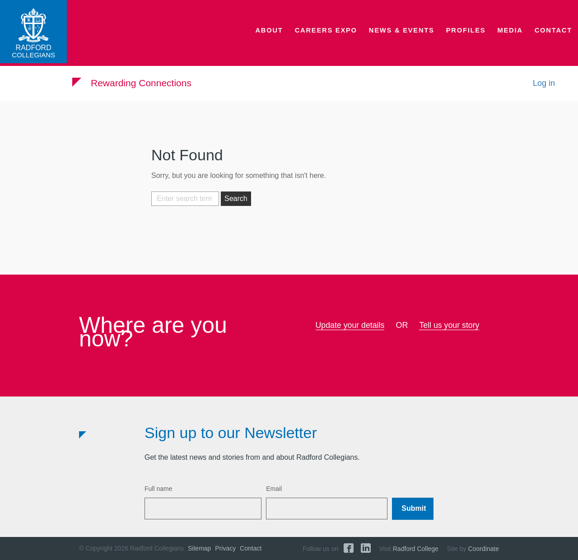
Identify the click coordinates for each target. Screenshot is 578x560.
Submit (413, 508)
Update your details (350, 325)
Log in (544, 84)
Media (512, 33)
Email (274, 488)
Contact (554, 33)
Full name (158, 488)
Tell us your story (449, 325)
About (281, 33)
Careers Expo (335, 33)
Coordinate (483, 548)
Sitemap (199, 548)
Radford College (415, 548)
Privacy (225, 548)
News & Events (408, 33)
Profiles (470, 33)
